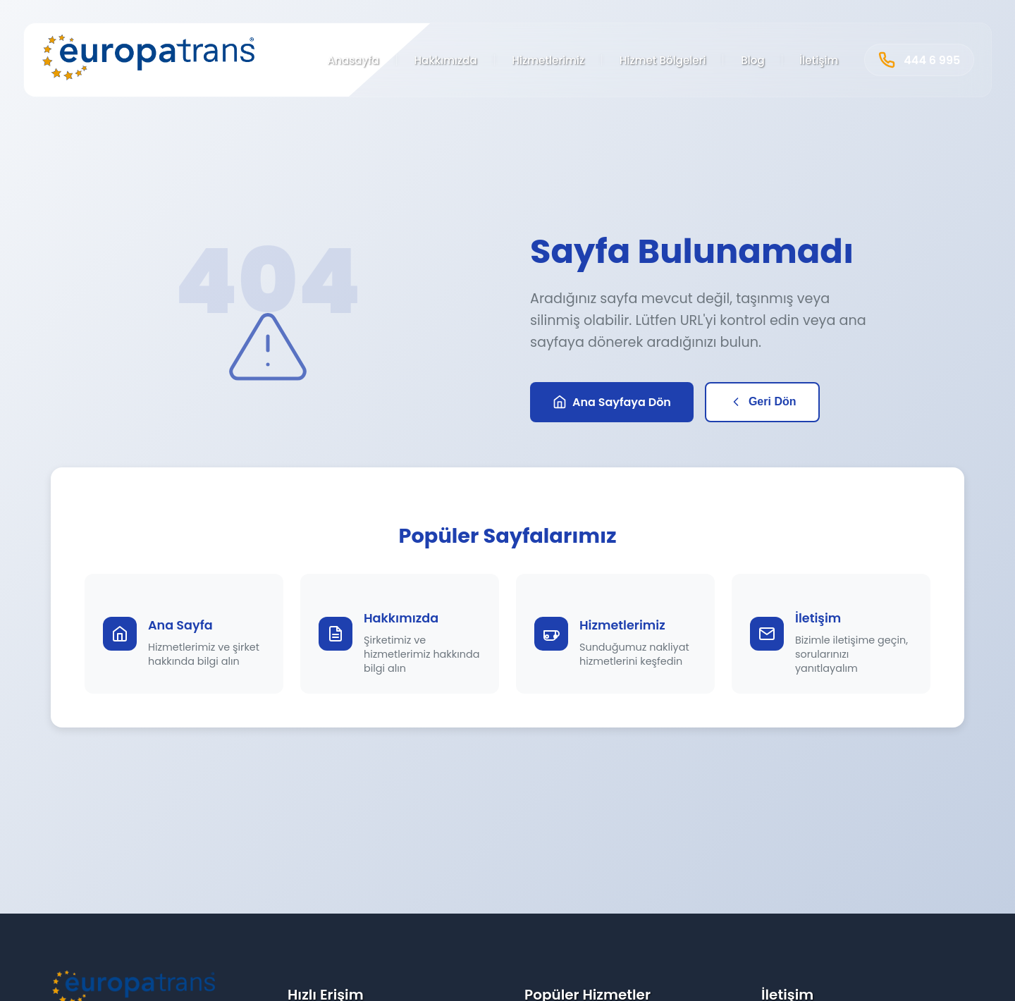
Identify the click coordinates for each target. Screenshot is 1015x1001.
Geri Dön (762, 402)
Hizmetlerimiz (548, 60)
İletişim (818, 60)
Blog (753, 60)
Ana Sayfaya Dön (612, 402)
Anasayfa (353, 60)
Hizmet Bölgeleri (663, 60)
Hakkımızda (445, 60)
